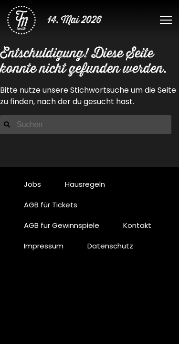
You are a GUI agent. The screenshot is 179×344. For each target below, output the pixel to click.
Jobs (32, 184)
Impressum (43, 246)
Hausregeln (85, 184)
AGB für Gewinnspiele (61, 225)
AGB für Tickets (50, 205)
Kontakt (137, 225)
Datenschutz (110, 246)
